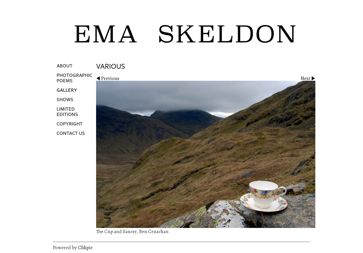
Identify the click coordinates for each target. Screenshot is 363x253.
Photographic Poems (74, 78)
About (64, 66)
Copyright (70, 124)
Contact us (71, 133)
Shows (65, 99)
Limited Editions (67, 112)
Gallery (67, 90)
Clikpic (85, 247)
